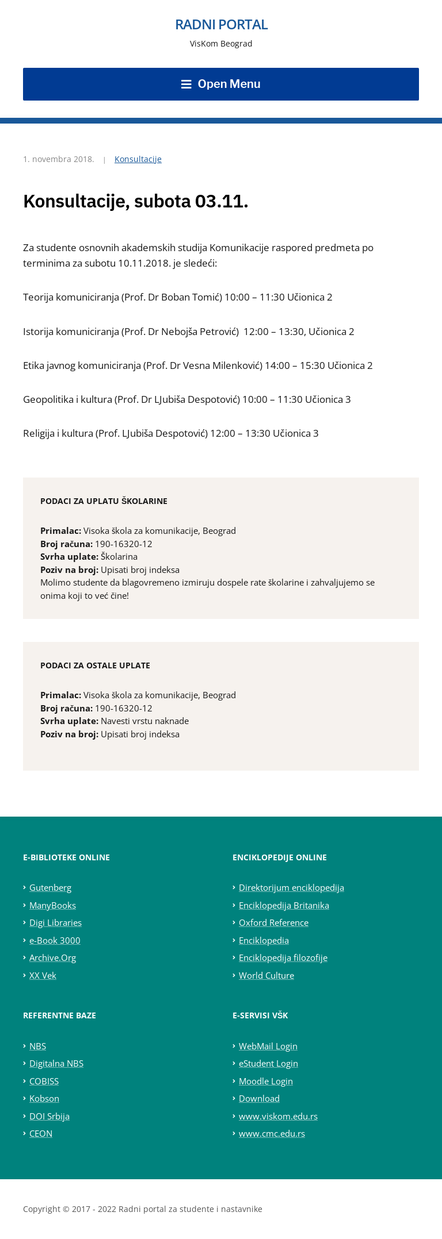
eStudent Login (268, 1063)
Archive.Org (52, 957)
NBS (37, 1046)
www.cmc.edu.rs (272, 1133)
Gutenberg (50, 887)
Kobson (44, 1098)
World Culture (266, 975)
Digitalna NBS (56, 1063)
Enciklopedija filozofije (283, 957)
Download (259, 1098)
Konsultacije (138, 158)
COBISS (44, 1081)
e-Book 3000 (55, 940)
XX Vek (42, 975)
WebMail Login (268, 1046)
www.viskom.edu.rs (278, 1116)
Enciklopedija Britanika (284, 905)
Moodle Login (266, 1081)
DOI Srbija (49, 1116)
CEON (40, 1133)
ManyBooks (52, 905)
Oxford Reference (273, 922)
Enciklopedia (264, 940)
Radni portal (221, 23)
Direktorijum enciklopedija (291, 887)
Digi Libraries (55, 922)
